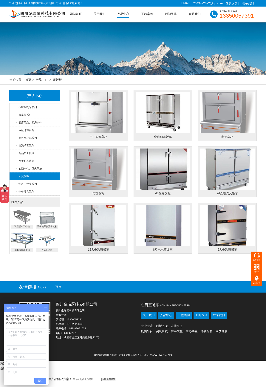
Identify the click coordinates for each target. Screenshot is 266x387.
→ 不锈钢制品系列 (26, 107)
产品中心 (123, 14)
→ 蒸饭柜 (23, 176)
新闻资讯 (171, 14)
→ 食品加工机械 (24, 153)
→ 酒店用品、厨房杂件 (28, 122)
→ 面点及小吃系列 (26, 137)
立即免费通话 (108, 379)
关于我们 (100, 14)
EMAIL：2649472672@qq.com (202, 3)
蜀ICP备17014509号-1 (155, 355)
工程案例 (147, 14)
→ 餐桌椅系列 (23, 114)
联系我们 (248, 3)
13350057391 (236, 16)
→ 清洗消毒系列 (24, 145)
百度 (58, 286)
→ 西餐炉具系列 (24, 160)
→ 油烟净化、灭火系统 (28, 168)
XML (170, 355)
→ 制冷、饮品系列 (26, 183)
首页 (28, 79)
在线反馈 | (232, 3)
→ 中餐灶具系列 (24, 191)
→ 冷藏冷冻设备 (24, 130)
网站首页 (76, 14)
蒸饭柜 (57, 79)
